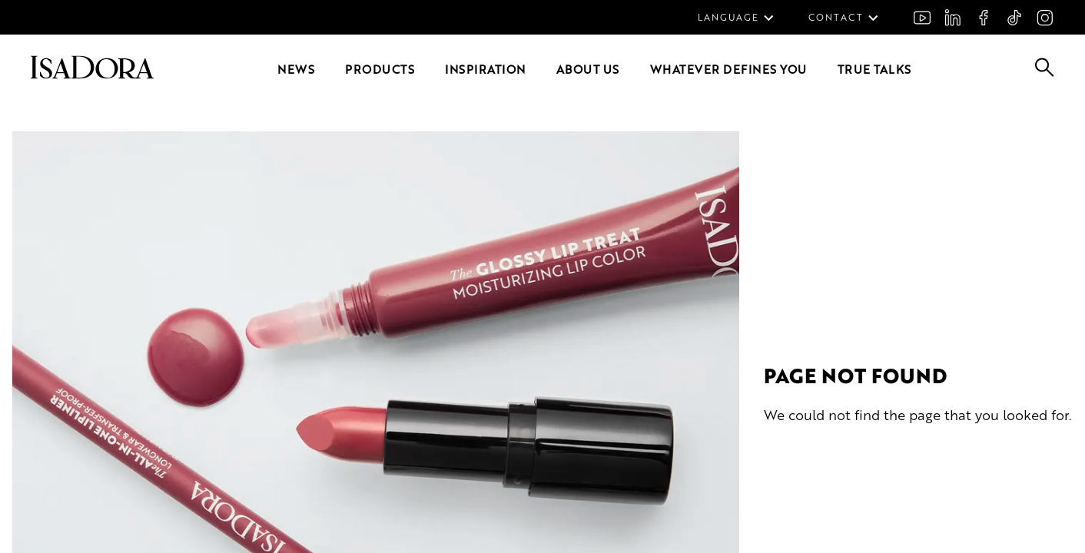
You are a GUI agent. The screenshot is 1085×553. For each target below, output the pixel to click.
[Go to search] (1044, 72)
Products (379, 69)
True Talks (874, 69)
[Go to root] (92, 74)
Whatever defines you (728, 69)
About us (587, 69)
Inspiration (485, 69)
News (295, 69)
